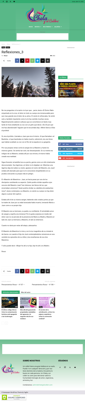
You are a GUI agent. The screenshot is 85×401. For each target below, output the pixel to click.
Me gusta (79, 144)
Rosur (7, 47)
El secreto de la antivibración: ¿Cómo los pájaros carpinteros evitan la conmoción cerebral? (47, 314)
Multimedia (48, 26)
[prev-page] (3, 323)
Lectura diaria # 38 (67, 93)
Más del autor (25, 292)
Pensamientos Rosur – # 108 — (43, 285)
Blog (8, 44)
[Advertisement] (42, 36)
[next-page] (6, 323)
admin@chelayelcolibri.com (42, 385)
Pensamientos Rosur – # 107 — (13, 285)
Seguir (80, 149)
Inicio (31, 26)
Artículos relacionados (10, 292)
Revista (38, 26)
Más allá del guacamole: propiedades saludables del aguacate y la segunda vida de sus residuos (28, 314)
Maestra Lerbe (64, 95)
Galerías (58, 26)
